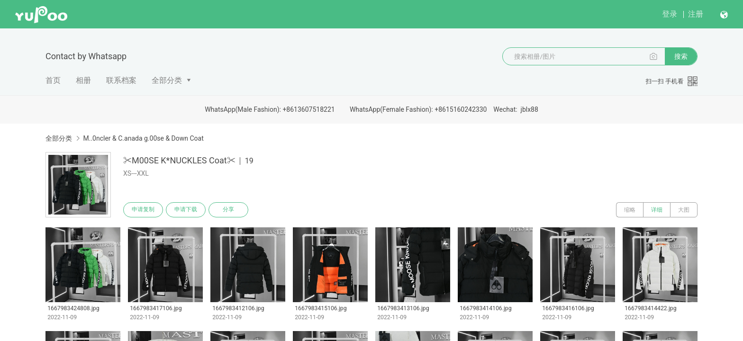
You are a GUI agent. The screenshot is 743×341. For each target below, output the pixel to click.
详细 (656, 209)
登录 (669, 13)
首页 (53, 80)
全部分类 (167, 80)
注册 (695, 13)
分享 (228, 209)
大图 (683, 209)
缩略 (629, 209)
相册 (83, 80)
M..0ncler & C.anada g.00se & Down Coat (143, 138)
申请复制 (143, 209)
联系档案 (121, 80)
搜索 (681, 56)
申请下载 (185, 209)
